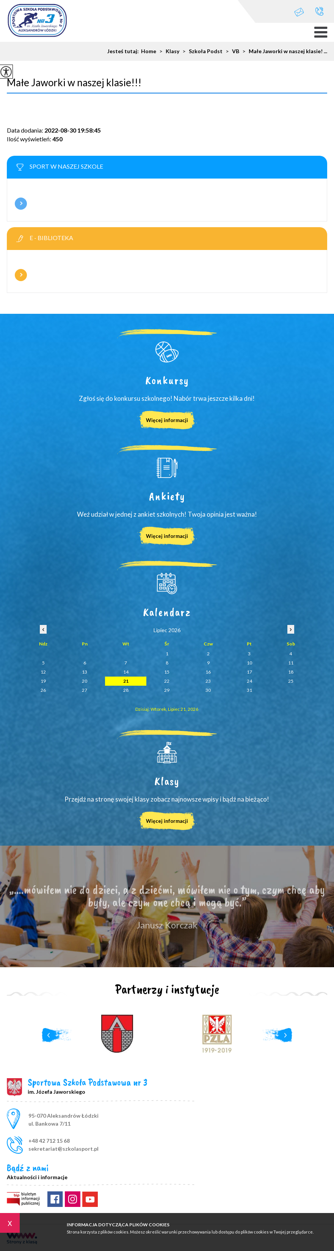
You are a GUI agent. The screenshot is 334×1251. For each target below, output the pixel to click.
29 (166, 690)
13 (84, 672)
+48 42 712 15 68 (319, 11)
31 (249, 690)
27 (84, 690)
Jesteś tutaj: (124, 51)
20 (84, 681)
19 (43, 681)
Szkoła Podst (201, 51)
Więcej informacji (21, 204)
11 (290, 663)
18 (290, 672)
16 (208, 672)
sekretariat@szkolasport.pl (299, 12)
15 (166, 672)
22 (166, 681)
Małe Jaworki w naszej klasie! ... (283, 51)
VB (231, 51)
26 (43, 690)
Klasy (167, 51)
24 (249, 681)
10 (249, 663)
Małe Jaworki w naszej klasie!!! (74, 82)
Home (148, 51)
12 (43, 672)
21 (126, 681)
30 (208, 690)
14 (126, 672)
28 (126, 690)
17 (249, 672)
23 (208, 681)
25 (290, 681)
